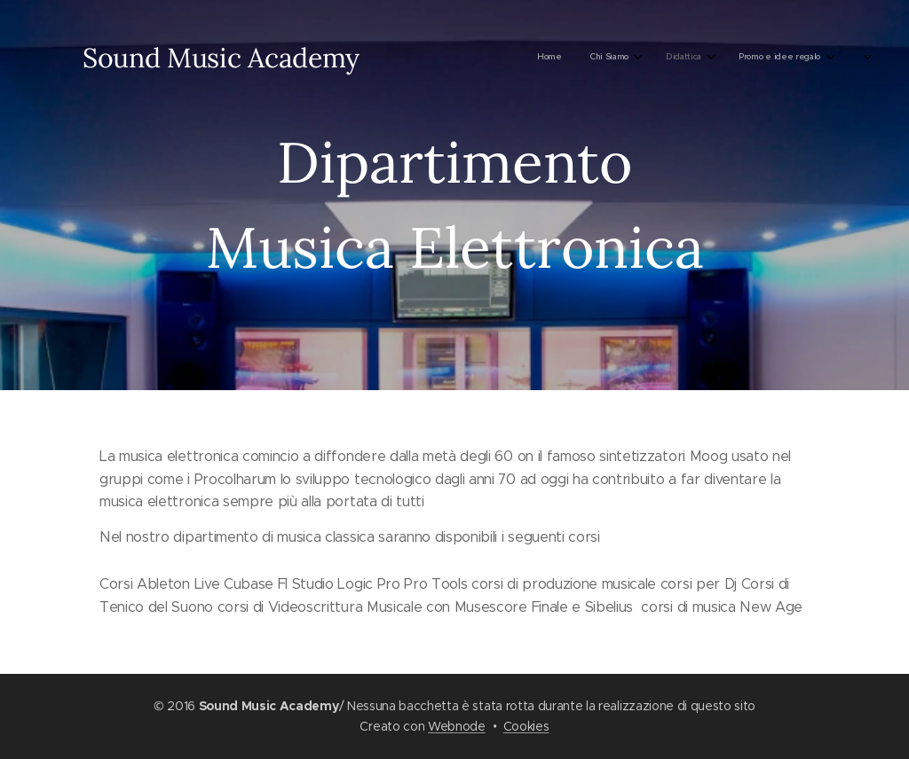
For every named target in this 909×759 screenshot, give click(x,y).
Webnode (457, 726)
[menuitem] (431, 57)
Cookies (526, 726)
